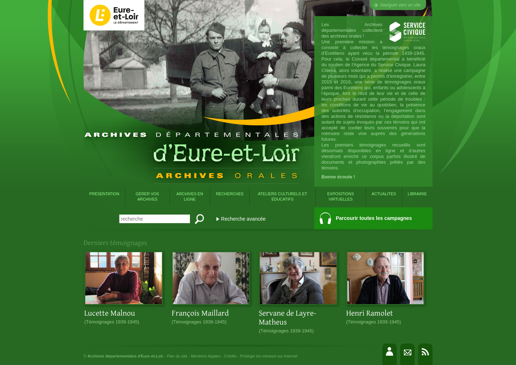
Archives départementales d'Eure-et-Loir (125, 356)
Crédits (230, 356)
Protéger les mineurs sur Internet (268, 356)
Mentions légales (206, 356)
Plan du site (177, 356)
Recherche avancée (243, 219)
